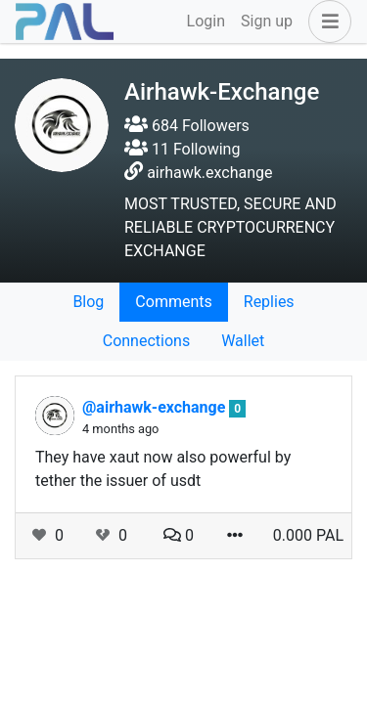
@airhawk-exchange (155, 407)
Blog (88, 301)
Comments (173, 301)
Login (206, 21)
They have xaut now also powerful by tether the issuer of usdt (163, 469)
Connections (146, 340)
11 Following (182, 149)
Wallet (242, 340)
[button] (325, 21)
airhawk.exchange (209, 172)
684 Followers (187, 125)
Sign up (267, 21)
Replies (269, 301)
